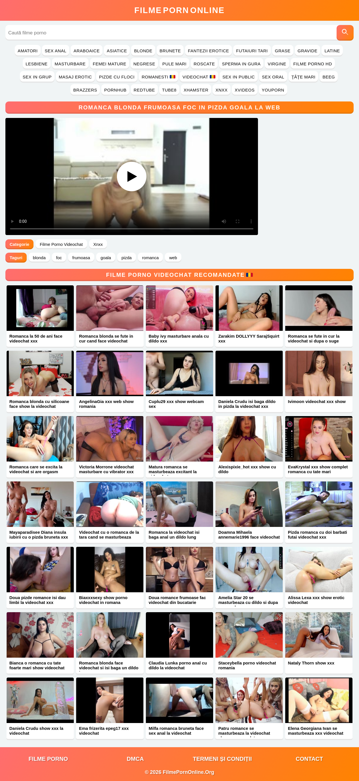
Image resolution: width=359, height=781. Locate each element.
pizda (126, 257)
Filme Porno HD (312, 63)
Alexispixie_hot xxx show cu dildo (247, 469)
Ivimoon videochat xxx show (317, 401)
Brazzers (85, 90)
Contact (309, 759)
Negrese (144, 63)
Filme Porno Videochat (61, 244)
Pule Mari (174, 63)
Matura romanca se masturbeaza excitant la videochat (173, 471)
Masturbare (70, 63)
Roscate (204, 63)
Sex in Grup (37, 76)
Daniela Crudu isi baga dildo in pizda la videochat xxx (247, 404)
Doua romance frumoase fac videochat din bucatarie (177, 600)
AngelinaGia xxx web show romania (106, 404)
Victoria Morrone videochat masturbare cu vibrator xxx (106, 469)
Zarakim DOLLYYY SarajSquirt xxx (248, 338)
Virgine (277, 63)
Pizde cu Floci (117, 76)
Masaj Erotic (75, 76)
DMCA (135, 759)
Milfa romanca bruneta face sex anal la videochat (176, 731)
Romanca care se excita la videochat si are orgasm (35, 469)
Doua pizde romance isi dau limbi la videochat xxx (37, 600)
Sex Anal (56, 50)
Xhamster (196, 90)
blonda (39, 257)
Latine (332, 50)
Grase (283, 50)
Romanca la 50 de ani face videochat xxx (35, 338)
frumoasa (81, 257)
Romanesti (158, 76)
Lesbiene (36, 63)
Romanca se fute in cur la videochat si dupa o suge (314, 338)
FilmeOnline (179, 10)
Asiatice (117, 50)
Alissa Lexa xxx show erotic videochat (316, 600)
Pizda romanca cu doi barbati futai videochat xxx (317, 534)
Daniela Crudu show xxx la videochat (36, 731)
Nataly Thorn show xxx (311, 662)
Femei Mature (109, 63)
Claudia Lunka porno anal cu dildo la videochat (178, 665)
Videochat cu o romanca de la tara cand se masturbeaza (109, 534)
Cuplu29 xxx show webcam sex (176, 404)
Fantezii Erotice (208, 50)
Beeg (328, 76)
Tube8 (169, 90)
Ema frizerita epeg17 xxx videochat (104, 731)
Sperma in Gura (241, 63)
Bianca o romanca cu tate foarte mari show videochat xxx (36, 667)
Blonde (143, 50)
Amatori (27, 50)
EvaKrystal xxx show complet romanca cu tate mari (318, 469)
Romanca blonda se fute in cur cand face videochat (106, 338)
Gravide (308, 50)
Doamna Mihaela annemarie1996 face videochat (249, 534)
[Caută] (345, 33)
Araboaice (87, 50)
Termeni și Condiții (222, 759)
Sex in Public (238, 76)
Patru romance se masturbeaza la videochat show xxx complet (244, 733)
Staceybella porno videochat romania (247, 665)
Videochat (198, 76)
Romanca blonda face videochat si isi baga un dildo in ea (108, 667)
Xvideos (245, 90)
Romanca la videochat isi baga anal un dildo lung (174, 534)
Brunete (170, 50)
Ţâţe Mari (303, 76)
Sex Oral (273, 76)
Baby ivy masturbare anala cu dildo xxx (179, 338)
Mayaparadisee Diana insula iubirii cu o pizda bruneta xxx (38, 534)
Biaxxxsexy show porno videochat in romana (103, 600)
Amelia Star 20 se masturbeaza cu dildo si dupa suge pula (248, 602)
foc (59, 257)
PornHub (115, 90)
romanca (150, 257)
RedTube (144, 90)
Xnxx (221, 90)
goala (105, 257)
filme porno (48, 759)
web (173, 257)
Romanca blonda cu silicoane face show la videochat (39, 404)
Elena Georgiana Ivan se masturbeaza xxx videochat (315, 731)
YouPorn (273, 90)
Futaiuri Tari (252, 50)
